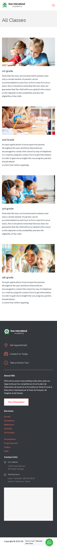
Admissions (9, 424)
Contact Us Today (19, 354)
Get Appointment (18, 345)
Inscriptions (9, 420)
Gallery (7, 447)
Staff (6, 451)
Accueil (7, 416)
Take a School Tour (19, 363)
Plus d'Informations (16, 402)
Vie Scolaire (9, 432)
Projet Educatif (11, 443)
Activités (8, 428)
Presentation (10, 439)
